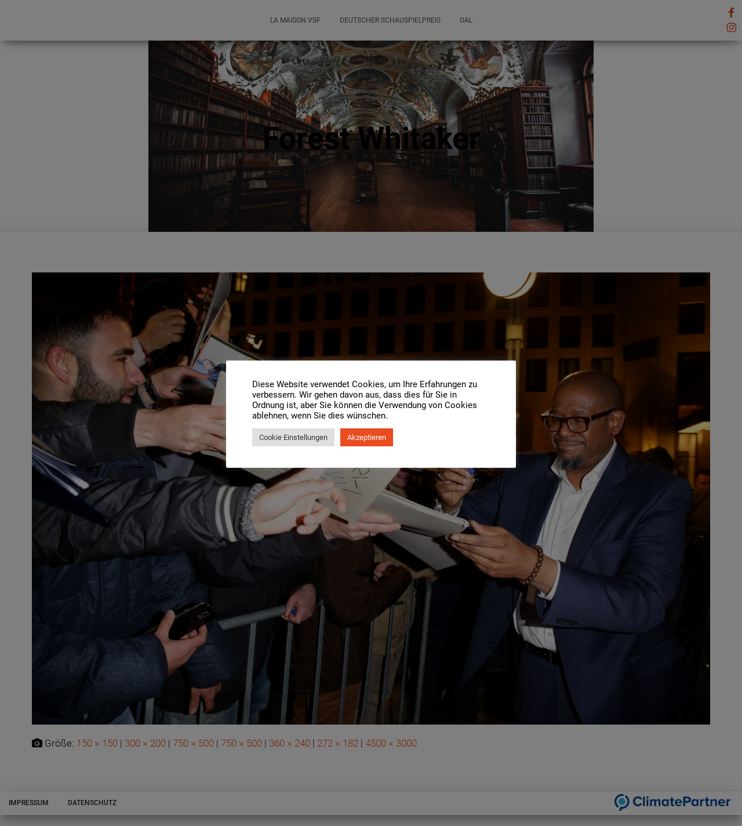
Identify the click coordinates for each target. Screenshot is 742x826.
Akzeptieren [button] (366, 437)
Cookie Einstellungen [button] (293, 437)
